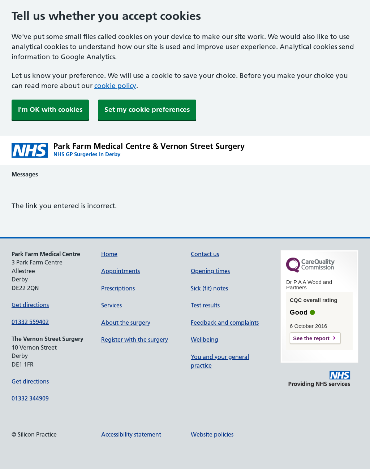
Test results (205, 305)
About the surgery (125, 322)
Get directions (30, 304)
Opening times (210, 271)
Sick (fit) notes (209, 288)
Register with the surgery (134, 339)
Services (111, 305)
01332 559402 (30, 321)
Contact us (205, 254)
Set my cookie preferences (147, 109)
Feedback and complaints (225, 322)
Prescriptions (118, 288)
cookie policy (115, 86)
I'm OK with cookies (50, 109)
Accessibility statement (131, 434)
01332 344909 (30, 398)
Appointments (120, 271)
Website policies (212, 434)
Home (109, 254)
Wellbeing (204, 339)
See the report (311, 338)
